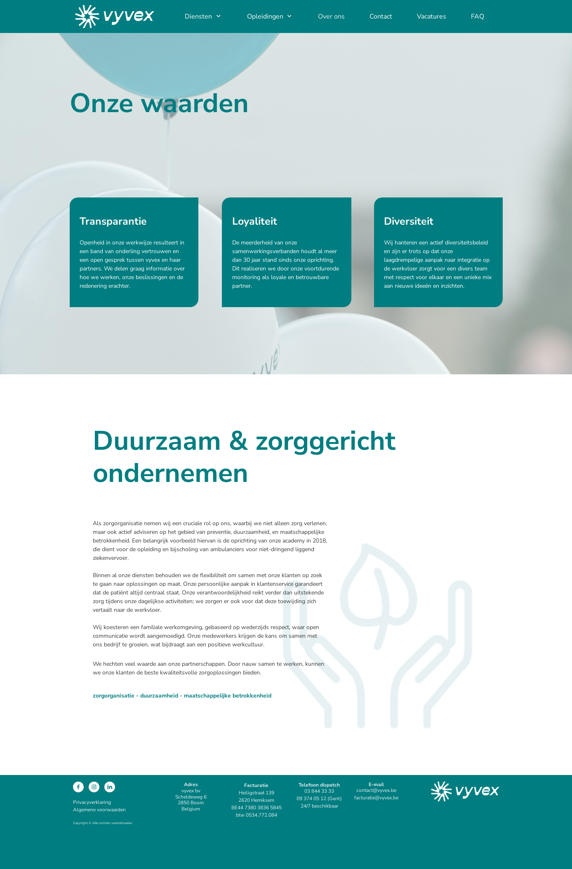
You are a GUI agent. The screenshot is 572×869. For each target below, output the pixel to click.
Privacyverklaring (92, 802)
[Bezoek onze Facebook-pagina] (78, 787)
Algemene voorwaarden (99, 809)
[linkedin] (109, 787)
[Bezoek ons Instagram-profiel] (94, 787)
